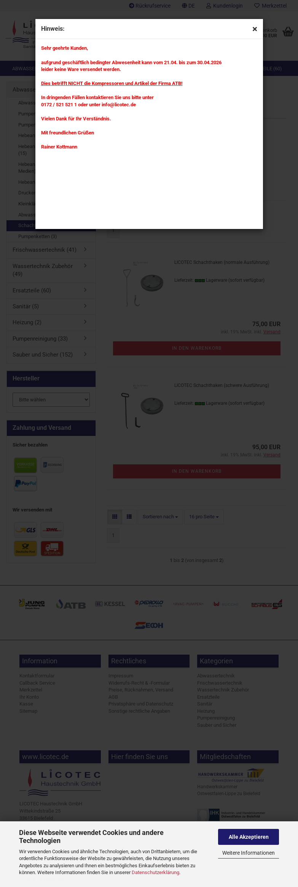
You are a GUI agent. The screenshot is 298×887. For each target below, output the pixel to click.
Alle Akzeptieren (249, 837)
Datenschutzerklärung (155, 872)
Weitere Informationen (248, 853)
